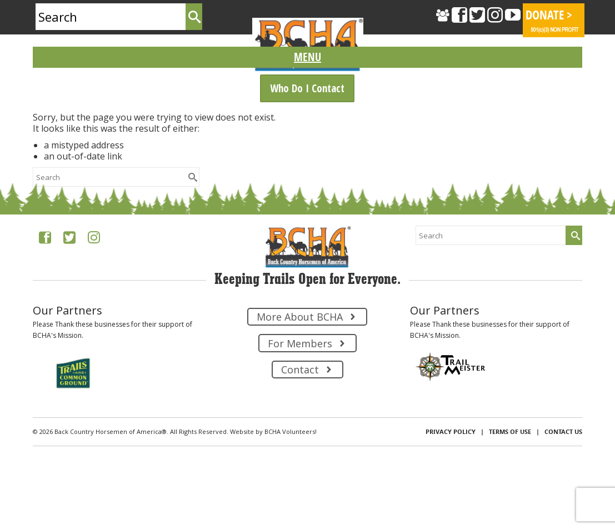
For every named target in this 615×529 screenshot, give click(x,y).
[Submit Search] (194, 16)
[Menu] (307, 57)
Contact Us (563, 431)
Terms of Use (510, 431)
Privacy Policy (451, 431)
